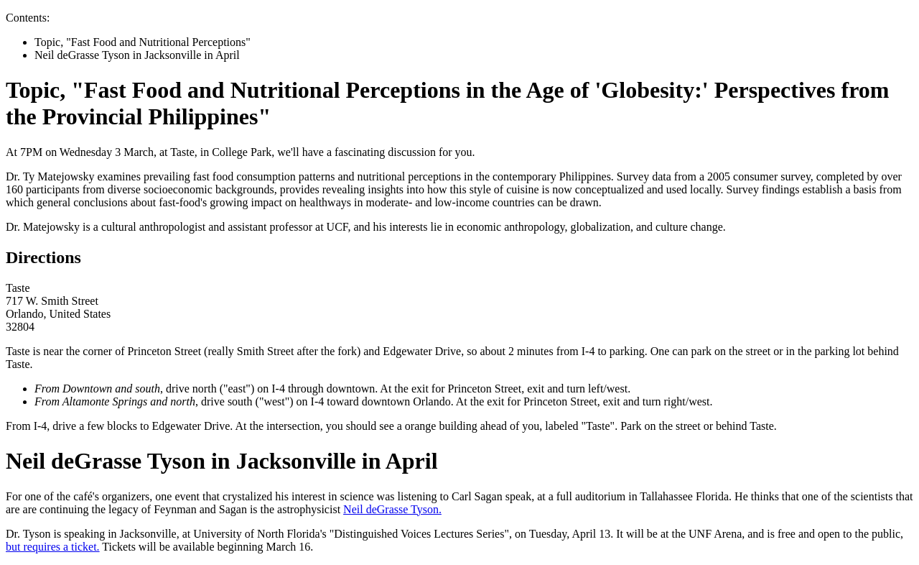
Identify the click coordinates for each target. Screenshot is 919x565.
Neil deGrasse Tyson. (392, 509)
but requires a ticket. (53, 547)
